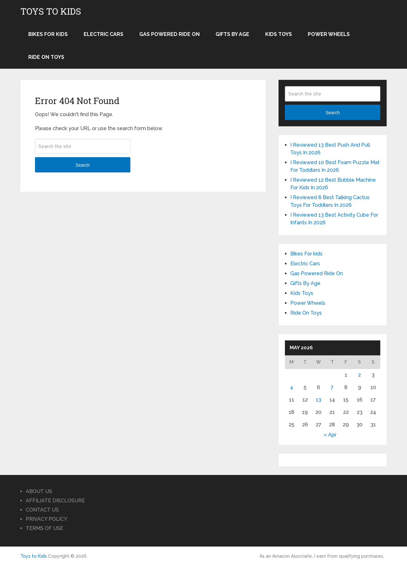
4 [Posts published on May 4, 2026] (291, 387)
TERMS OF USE (44, 528)
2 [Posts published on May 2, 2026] (359, 375)
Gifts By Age (232, 34)
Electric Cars (103, 34)
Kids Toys (278, 34)
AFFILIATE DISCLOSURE (55, 501)
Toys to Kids (50, 11)
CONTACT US (42, 510)
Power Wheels (329, 34)
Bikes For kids (48, 34)
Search (83, 165)
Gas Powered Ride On (169, 34)
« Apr (330, 435)
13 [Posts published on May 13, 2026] (318, 400)
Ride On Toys (46, 57)
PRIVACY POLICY (46, 519)
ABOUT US (39, 491)
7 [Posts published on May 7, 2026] (332, 387)
